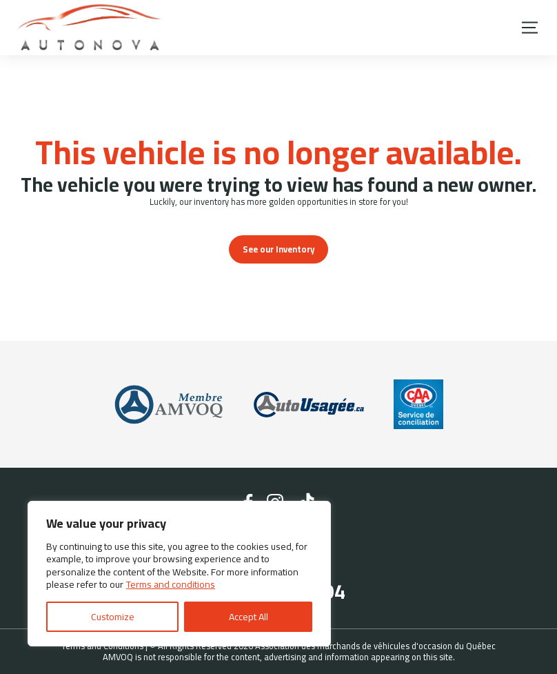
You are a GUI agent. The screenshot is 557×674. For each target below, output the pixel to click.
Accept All (248, 617)
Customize (112, 617)
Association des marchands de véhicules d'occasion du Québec (375, 645)
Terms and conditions (170, 584)
